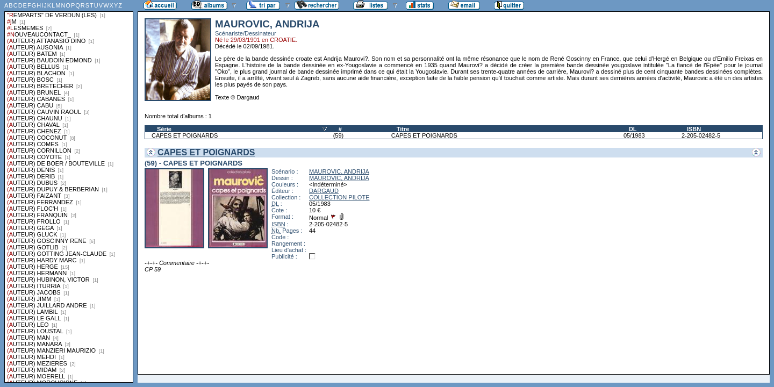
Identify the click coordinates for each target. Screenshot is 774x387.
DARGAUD (324, 191)
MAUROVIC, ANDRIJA (339, 171)
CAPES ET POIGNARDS (185, 135)
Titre (403, 129)
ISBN (694, 129)
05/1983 (634, 135)
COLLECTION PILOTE (339, 197)
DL (633, 129)
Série (164, 129)
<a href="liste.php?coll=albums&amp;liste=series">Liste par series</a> (68, 191)
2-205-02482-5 (701, 135)
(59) (338, 135)
